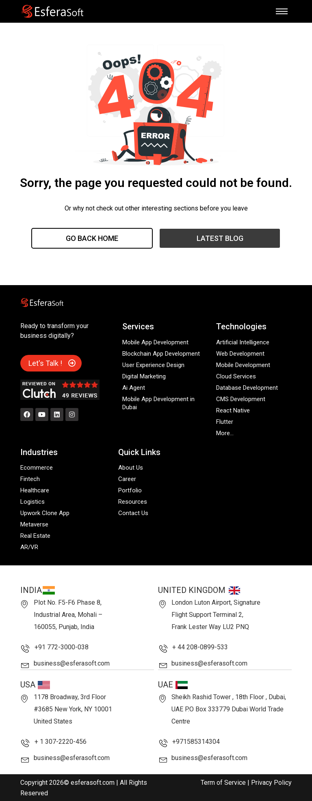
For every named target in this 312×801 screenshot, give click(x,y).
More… (225, 433)
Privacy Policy (271, 782)
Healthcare (34, 490)
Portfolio (130, 490)
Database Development (247, 387)
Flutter (224, 421)
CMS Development (240, 399)
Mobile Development (243, 365)
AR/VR (29, 547)
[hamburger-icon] (282, 11)
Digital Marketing (144, 376)
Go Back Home (92, 238)
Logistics (32, 501)
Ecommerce (36, 467)
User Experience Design (153, 365)
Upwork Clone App (44, 513)
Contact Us (133, 513)
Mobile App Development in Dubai (158, 403)
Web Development (240, 353)
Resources (132, 501)
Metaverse (34, 524)
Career (127, 479)
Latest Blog (220, 238)
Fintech (30, 479)
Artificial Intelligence (242, 342)
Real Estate (35, 535)
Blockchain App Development (161, 353)
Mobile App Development (155, 342)
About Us (130, 467)
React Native (233, 410)
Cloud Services (236, 376)
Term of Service (223, 782)
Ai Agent (133, 387)
